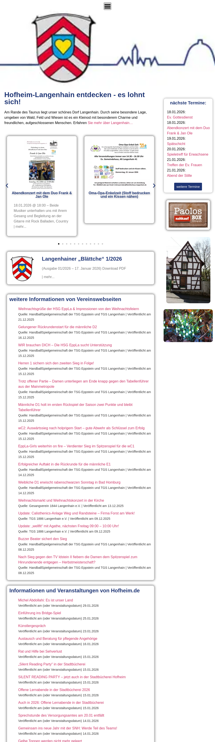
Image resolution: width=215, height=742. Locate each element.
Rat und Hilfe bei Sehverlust (40, 651)
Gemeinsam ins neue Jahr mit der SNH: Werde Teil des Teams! (67, 728)
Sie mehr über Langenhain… (110, 123)
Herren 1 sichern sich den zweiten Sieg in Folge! (56, 363)
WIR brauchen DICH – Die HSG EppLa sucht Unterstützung (65, 345)
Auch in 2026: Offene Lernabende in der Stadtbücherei (61, 702)
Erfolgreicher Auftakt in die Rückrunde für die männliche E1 (64, 464)
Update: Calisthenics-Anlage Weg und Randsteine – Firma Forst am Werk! (76, 513)
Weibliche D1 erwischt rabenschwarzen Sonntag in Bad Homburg (69, 482)
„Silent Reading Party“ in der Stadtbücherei (51, 664)
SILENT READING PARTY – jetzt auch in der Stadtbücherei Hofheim (72, 677)
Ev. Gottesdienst (180, 117)
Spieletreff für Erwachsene (187, 154)
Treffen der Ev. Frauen (184, 165)
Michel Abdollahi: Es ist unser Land (45, 600)
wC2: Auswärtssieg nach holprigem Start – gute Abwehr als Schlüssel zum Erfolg (81, 428)
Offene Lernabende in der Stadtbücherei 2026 (54, 690)
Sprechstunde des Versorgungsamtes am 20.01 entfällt (61, 715)
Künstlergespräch (32, 626)
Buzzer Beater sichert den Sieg (42, 539)
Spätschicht (176, 144)
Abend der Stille (179, 175)
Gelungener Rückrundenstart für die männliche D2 (57, 327)
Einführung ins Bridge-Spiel (39, 613)
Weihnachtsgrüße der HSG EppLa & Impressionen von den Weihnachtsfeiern (78, 309)
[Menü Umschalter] (107, 6)
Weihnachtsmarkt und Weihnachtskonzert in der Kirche (61, 500)
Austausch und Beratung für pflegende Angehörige (57, 638)
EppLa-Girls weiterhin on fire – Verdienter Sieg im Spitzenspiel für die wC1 (76, 446)
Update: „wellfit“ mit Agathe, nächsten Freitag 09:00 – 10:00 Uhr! (68, 526)
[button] (7, 185)
